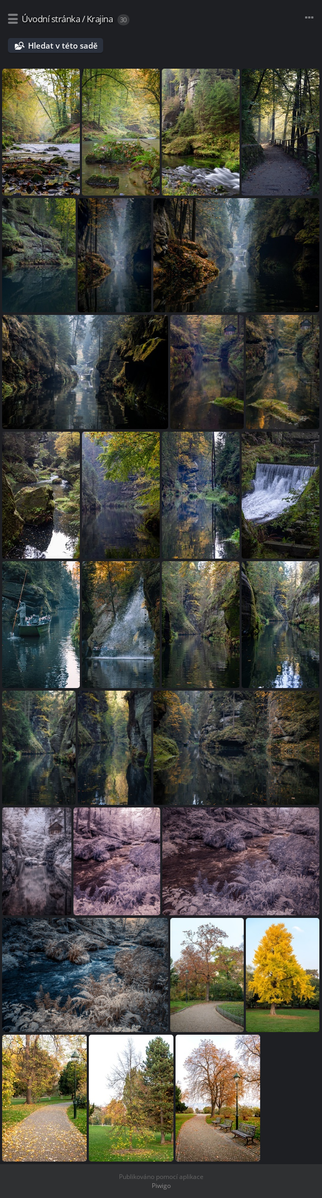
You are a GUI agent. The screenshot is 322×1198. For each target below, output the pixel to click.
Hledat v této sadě (63, 45)
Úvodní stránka (51, 19)
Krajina (100, 19)
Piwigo (161, 1185)
